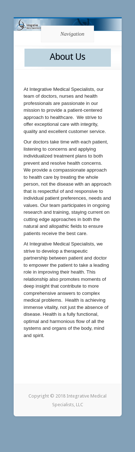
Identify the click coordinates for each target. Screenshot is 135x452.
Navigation (66, 34)
